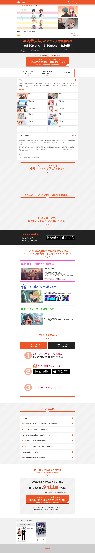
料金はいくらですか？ (29, 418)
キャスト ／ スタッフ (47, 135)
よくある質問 (65, 72)
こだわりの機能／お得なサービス (47, 72)
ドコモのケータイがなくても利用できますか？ (35, 440)
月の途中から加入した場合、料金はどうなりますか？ (37, 435)
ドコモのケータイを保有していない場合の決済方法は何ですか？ (40, 446)
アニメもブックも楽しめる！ (28, 72)
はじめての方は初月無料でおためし (47, 62)
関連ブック (75, 35)
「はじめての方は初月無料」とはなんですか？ (35, 429)
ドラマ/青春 (21, 89)
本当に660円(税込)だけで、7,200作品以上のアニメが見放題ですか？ (41, 423)
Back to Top (47, 547)
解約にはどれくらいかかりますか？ (32, 452)
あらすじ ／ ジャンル (47, 80)
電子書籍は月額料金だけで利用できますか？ (35, 457)
